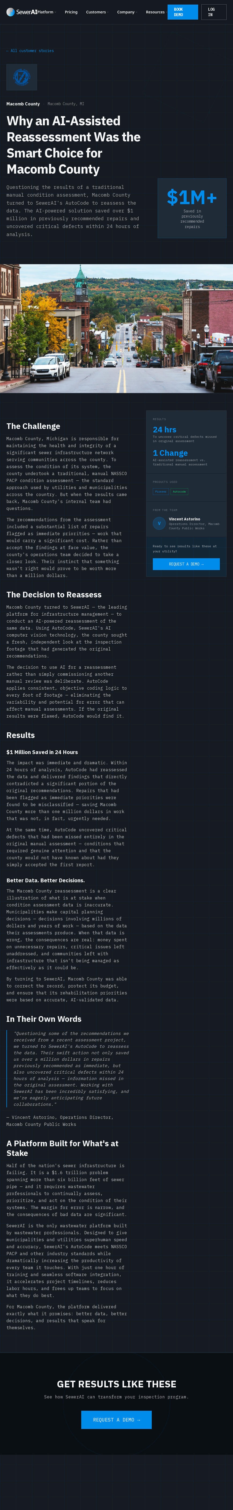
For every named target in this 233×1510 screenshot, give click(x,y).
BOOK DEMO (178, 12)
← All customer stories (30, 50)
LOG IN (211, 12)
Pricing (71, 11)
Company (127, 11)
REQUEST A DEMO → (186, 564)
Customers (97, 11)
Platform (46, 11)
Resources (157, 11)
